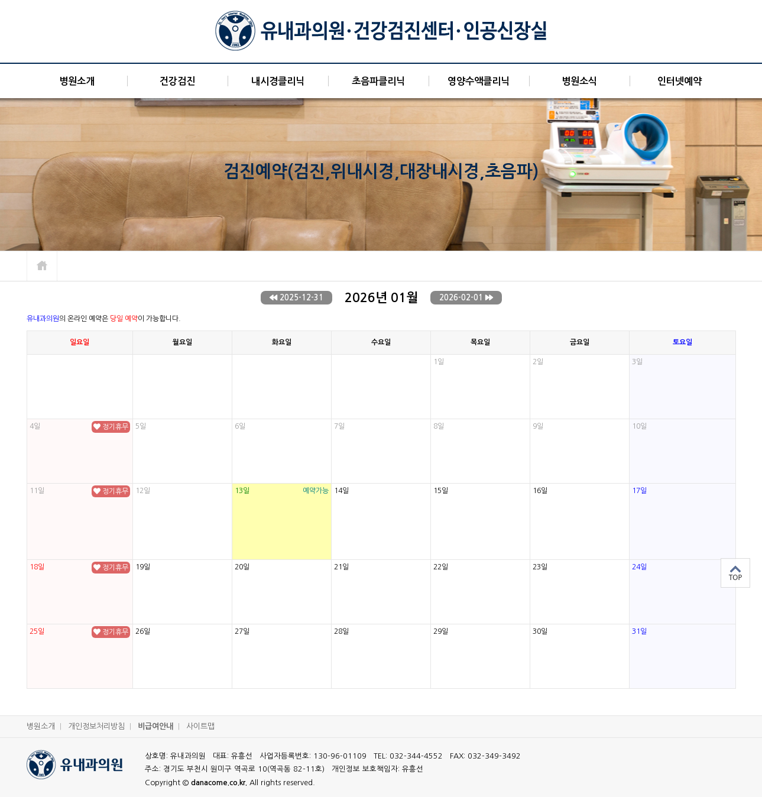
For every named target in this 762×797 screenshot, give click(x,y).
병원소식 (579, 81)
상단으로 (735, 573)
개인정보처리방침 (102, 726)
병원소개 (77, 81)
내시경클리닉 (277, 81)
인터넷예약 (679, 81)
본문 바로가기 (0, 0)
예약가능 (316, 490)
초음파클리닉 (378, 81)
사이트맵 (200, 726)
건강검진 (177, 81)
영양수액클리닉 (479, 81)
